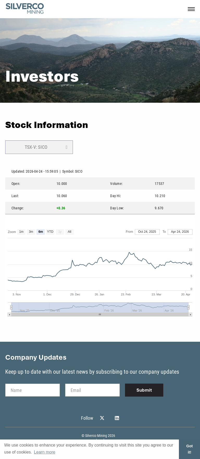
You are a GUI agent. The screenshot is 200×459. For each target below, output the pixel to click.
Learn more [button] (44, 452)
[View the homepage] (24, 9)
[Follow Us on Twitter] (102, 418)
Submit (144, 390)
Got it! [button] (189, 449)
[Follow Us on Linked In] (117, 418)
